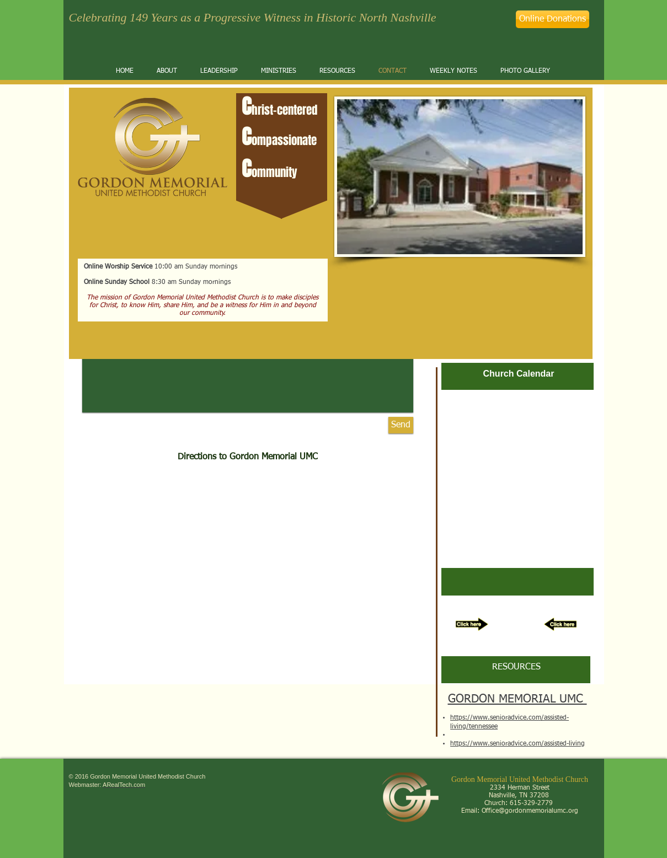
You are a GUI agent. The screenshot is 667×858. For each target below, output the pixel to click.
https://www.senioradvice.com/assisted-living (517, 744)
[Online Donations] (552, 19)
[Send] (400, 425)
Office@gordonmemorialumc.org (530, 811)
